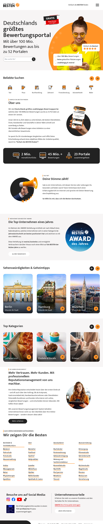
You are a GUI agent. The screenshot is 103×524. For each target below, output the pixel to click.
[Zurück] (92, 78)
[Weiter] (97, 78)
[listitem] (13, 444)
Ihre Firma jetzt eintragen (67, 505)
